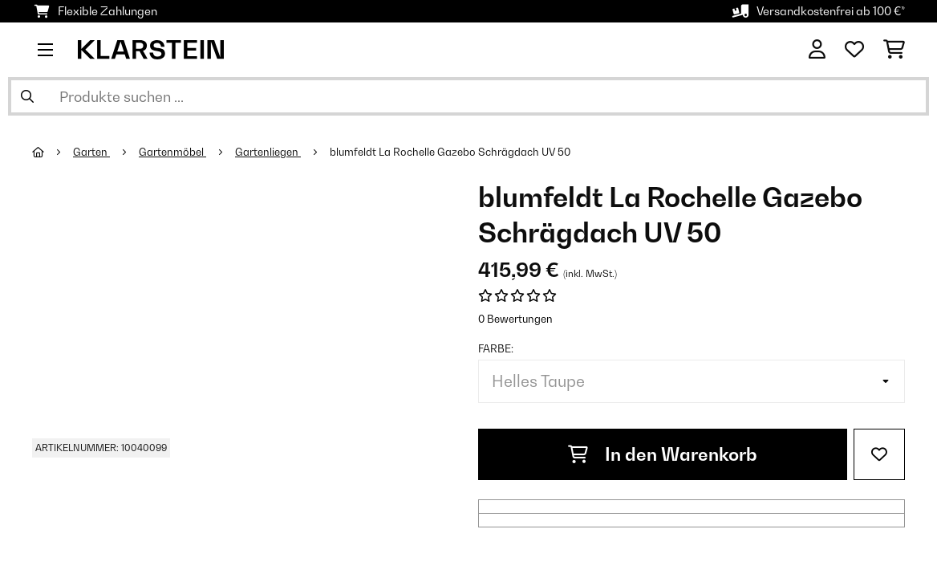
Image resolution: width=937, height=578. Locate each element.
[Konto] (817, 49)
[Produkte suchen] (468, 96)
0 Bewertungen (515, 318)
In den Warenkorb (662, 454)
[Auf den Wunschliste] (879, 454)
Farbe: (495, 348)
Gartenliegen (268, 151)
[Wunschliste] (854, 49)
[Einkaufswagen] (894, 49)
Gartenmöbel (172, 151)
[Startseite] (52, 151)
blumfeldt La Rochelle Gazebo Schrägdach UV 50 (450, 151)
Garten (91, 151)
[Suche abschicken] (27, 96)
